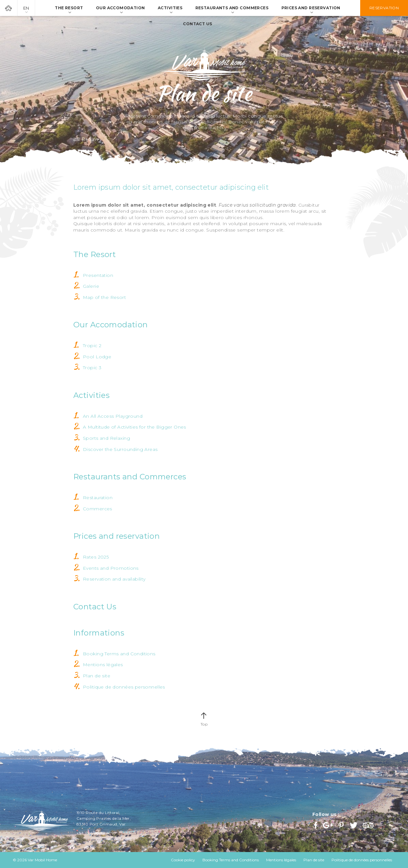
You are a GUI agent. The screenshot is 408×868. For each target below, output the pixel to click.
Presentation (98, 275)
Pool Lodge (97, 357)
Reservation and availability (114, 579)
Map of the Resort (104, 297)
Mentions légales (103, 664)
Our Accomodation (110, 324)
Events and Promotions (111, 568)
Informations (98, 632)
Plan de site (96, 676)
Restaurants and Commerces (129, 476)
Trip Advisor (369, 825)
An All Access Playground (112, 416)
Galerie (91, 286)
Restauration (98, 497)
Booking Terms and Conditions (119, 654)
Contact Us (94, 606)
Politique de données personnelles (124, 687)
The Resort (94, 254)
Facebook (316, 825)
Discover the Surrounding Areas (120, 449)
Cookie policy (183, 859)
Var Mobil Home (8, 8)
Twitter (354, 825)
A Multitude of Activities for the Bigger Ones (134, 427)
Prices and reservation (116, 536)
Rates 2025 (96, 557)
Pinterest (342, 825)
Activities (91, 395)
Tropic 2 (92, 345)
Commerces (97, 509)
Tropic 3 (92, 367)
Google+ (328, 825)
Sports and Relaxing (106, 438)
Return (90, 139)
